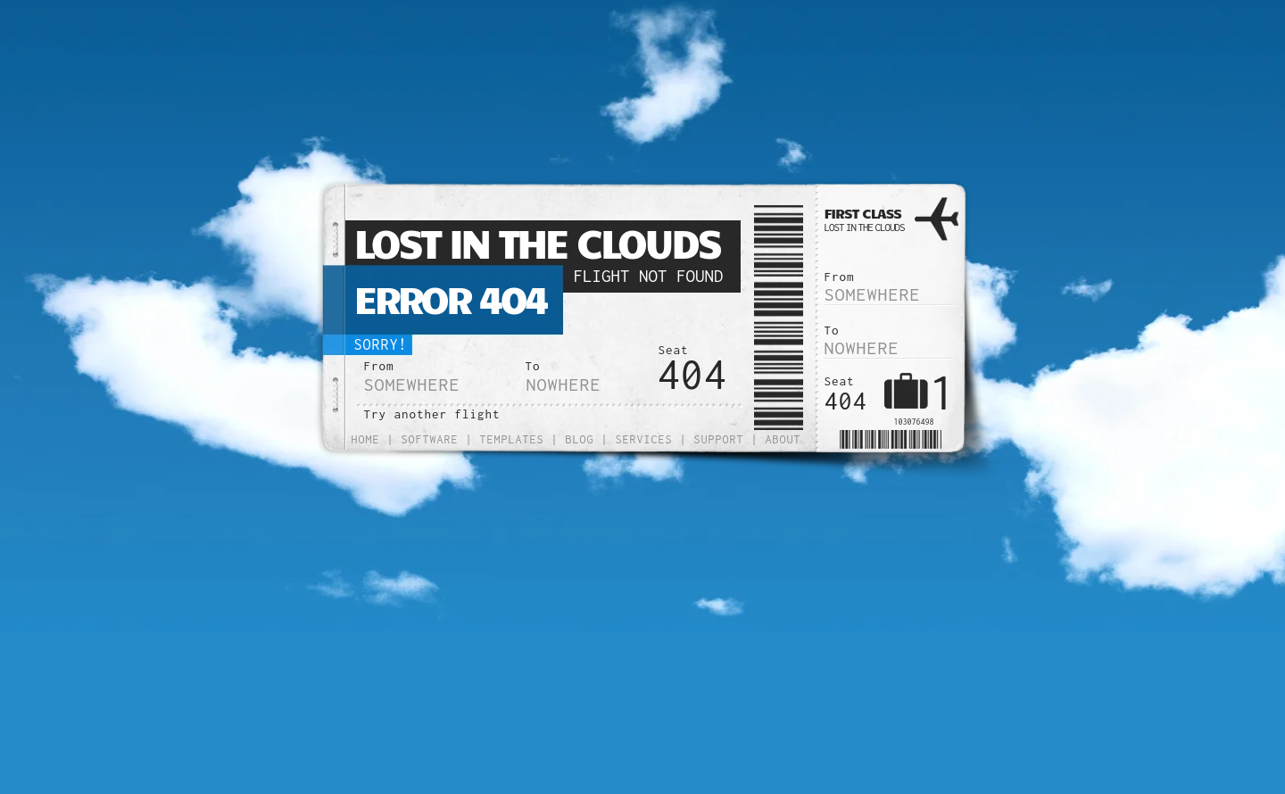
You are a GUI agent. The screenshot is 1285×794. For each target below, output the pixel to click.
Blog (580, 439)
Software (430, 439)
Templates (512, 439)
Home (366, 439)
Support (719, 439)
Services (644, 439)
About (783, 439)
